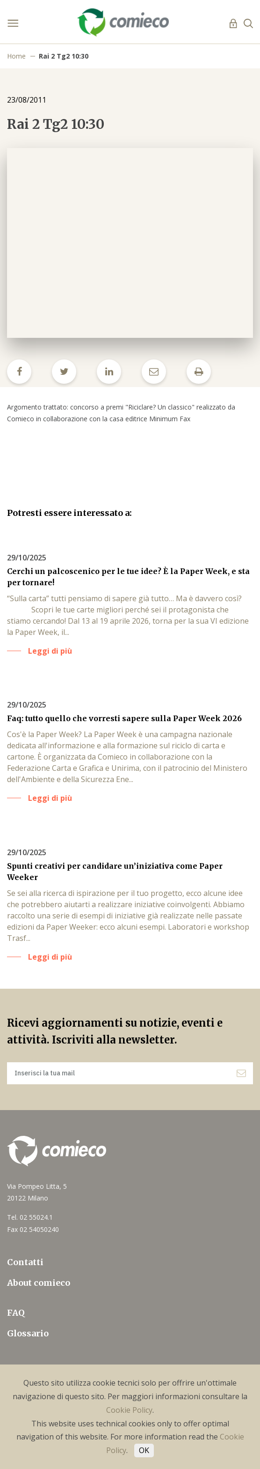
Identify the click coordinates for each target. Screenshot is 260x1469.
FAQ (16, 1312)
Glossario (28, 1333)
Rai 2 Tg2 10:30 (63, 56)
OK (144, 1450)
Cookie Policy (129, 1410)
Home (16, 56)
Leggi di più (50, 651)
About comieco (38, 1282)
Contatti (25, 1262)
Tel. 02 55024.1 (30, 1217)
